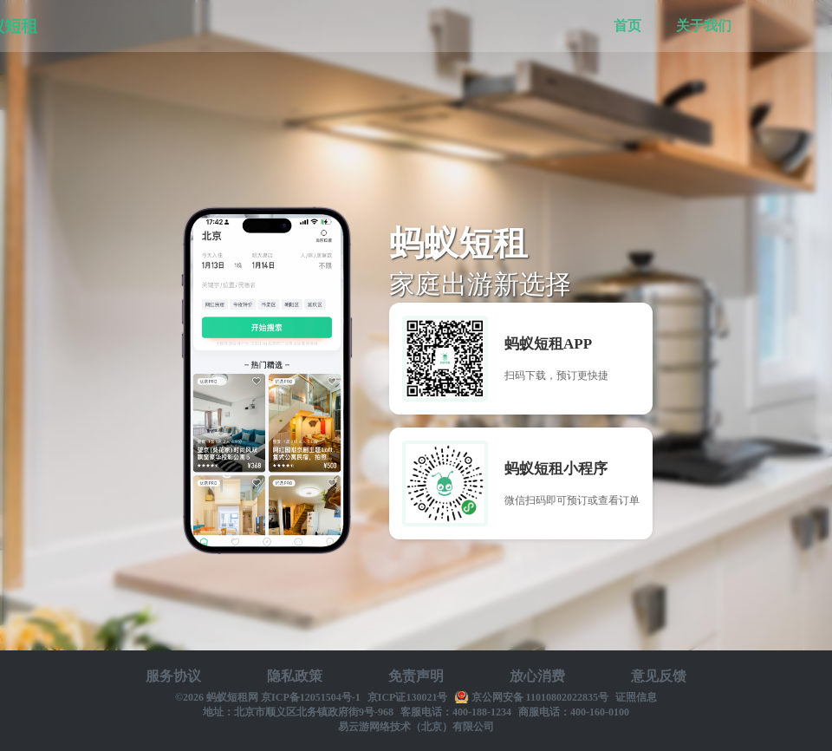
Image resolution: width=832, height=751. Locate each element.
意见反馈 (658, 676)
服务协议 (173, 676)
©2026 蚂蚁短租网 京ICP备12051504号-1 (268, 697)
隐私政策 (294, 676)
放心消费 (537, 676)
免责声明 (416, 676)
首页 (627, 25)
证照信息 (636, 697)
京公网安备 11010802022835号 (539, 697)
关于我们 (703, 25)
